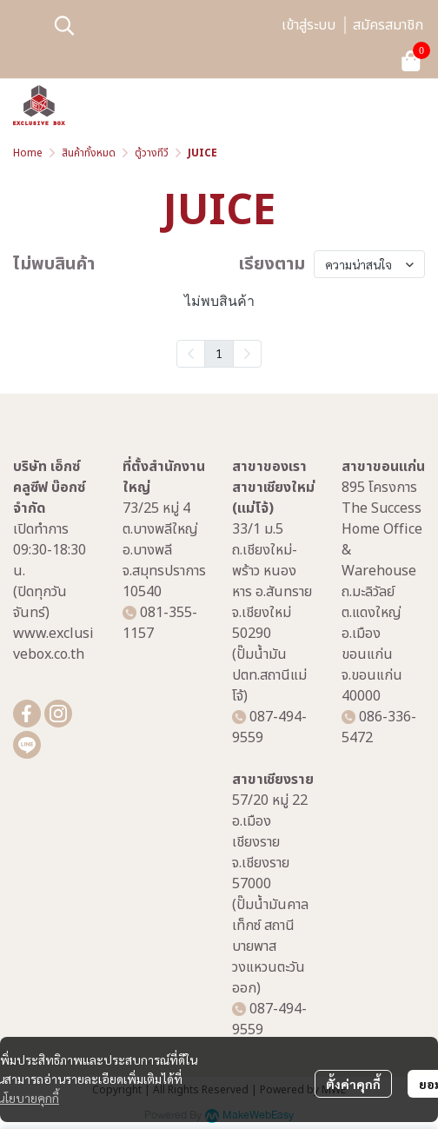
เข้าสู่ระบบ (308, 25)
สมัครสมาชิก (388, 25)
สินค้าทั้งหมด (89, 153)
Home (28, 153)
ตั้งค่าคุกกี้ (353, 1084)
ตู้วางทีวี (152, 153)
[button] (158, 25)
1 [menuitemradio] (219, 353)
